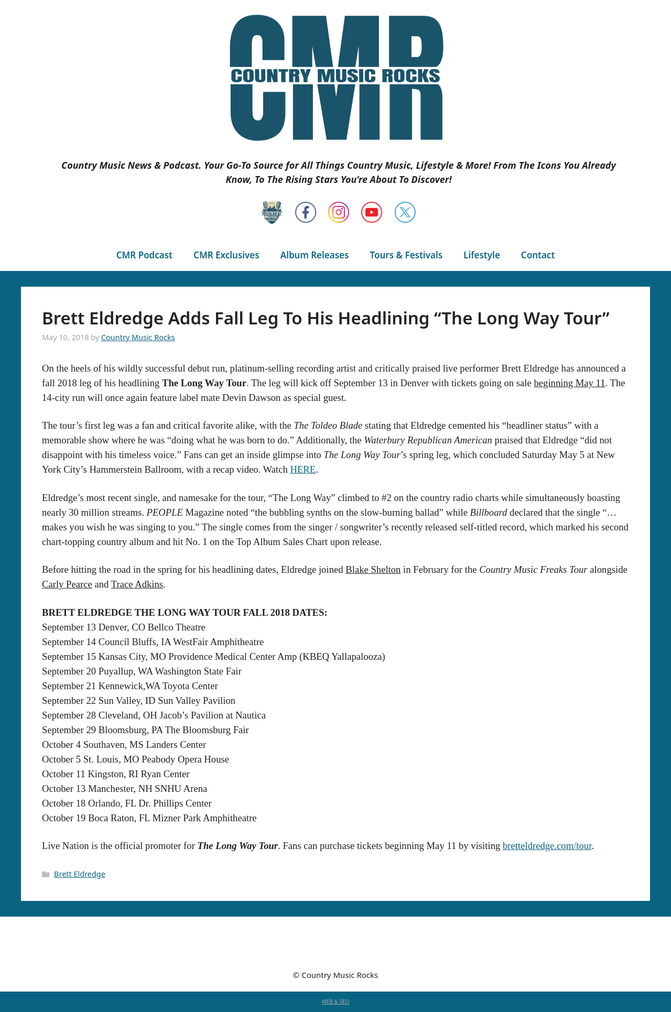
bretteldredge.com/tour (547, 845)
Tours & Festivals (406, 255)
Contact (538, 255)
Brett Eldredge (79, 874)
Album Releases (314, 255)
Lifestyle (481, 255)
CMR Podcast (144, 255)
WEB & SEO (336, 1001)
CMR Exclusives (226, 255)
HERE (303, 469)
